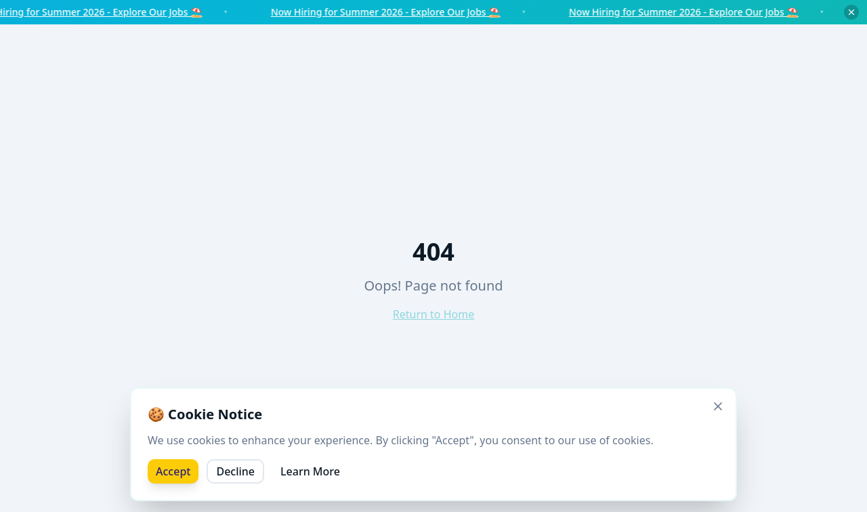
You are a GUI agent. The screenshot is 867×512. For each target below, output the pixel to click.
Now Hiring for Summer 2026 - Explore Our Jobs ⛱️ (392, 11)
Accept (173, 471)
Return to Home (433, 314)
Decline (235, 471)
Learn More (310, 471)
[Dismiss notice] (851, 12)
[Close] (718, 406)
